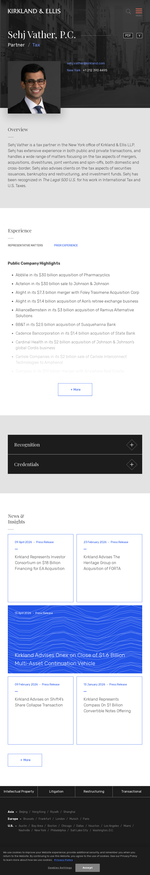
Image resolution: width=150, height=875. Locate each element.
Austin (23, 826)
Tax (36, 45)
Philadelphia (58, 830)
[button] (75, 444)
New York (73, 70)
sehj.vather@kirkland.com (86, 63)
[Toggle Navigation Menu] (139, 12)
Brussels (28, 819)
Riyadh (54, 812)
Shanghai (69, 812)
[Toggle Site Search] (128, 12)
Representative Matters (25, 245)
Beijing (23, 812)
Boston (52, 826)
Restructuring (94, 791)
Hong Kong (39, 812)
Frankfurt (45, 819)
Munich (74, 819)
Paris (86, 819)
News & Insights (16, 519)
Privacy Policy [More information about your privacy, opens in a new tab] (63, 860)
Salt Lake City (79, 830)
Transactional (131, 791)
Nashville (24, 830)
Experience (20, 231)
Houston (93, 826)
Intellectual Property (19, 791)
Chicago (67, 826)
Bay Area (37, 826)
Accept (88, 868)
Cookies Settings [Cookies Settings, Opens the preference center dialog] (60, 868)
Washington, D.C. (103, 830)
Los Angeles (111, 826)
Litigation (56, 791)
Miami (127, 826)
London (60, 819)
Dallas (80, 826)
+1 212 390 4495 (95, 70)
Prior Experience (66, 245)
